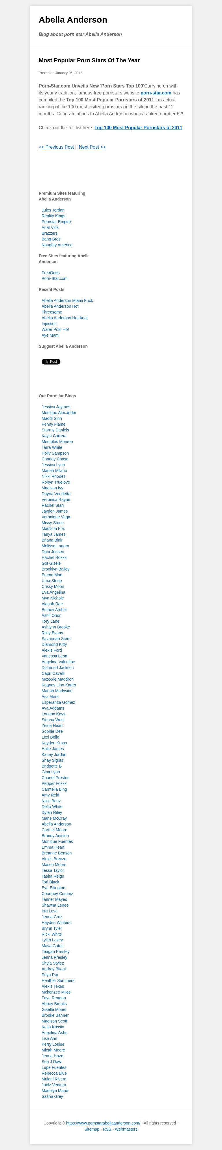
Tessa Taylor (53, 870)
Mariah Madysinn (57, 690)
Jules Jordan (53, 210)
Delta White (52, 806)
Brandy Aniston (55, 835)
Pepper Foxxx (54, 783)
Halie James (53, 748)
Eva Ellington (53, 887)
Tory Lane (50, 621)
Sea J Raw (51, 1061)
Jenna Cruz (52, 916)
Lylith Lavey (52, 940)
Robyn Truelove (56, 482)
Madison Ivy (52, 488)
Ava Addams (53, 708)
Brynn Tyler (52, 928)
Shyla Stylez (53, 963)
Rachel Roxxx (54, 557)
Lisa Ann (49, 1038)
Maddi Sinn (52, 418)
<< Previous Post (56, 147)
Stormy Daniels (55, 430)
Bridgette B (52, 766)
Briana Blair (52, 540)
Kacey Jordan (54, 754)
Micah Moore (53, 1050)
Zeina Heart (52, 725)
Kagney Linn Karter (59, 685)
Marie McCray (54, 818)
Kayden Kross (54, 743)
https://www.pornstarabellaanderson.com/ (103, 1123)
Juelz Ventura (54, 1084)
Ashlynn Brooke (56, 627)
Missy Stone (53, 522)
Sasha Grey (52, 1096)
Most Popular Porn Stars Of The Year (89, 60)
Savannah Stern (56, 638)
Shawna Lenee (55, 905)
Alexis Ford (52, 650)
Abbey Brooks (54, 1003)
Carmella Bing (54, 789)
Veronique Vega (56, 517)
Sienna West (53, 719)
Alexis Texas (53, 986)
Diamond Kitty (54, 644)
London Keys (53, 714)
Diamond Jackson (58, 667)
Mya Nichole (53, 598)
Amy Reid (50, 795)
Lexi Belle (50, 737)
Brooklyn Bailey (56, 569)
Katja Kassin (53, 1027)
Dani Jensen (53, 551)
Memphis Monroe (57, 441)
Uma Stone (52, 580)
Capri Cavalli (53, 673)
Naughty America (57, 245)
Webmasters (126, 1129)
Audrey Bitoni (54, 969)
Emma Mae (52, 575)
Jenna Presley (54, 957)
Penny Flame (53, 424)
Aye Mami (51, 335)
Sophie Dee (52, 731)
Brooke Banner (55, 1015)
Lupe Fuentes (54, 1067)
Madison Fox (53, 528)
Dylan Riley (52, 812)
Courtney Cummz (57, 893)
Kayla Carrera (54, 435)
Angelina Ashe (55, 1032)
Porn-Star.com (54, 278)
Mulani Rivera (54, 1079)
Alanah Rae (52, 604)
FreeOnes (51, 272)
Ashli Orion (51, 615)
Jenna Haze (52, 1056)
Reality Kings (53, 216)
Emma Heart (53, 847)
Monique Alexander (59, 412)
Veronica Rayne (56, 499)
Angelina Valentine (58, 661)
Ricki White (52, 934)
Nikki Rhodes (53, 476)
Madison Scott (54, 1021)
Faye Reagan (54, 998)
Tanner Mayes (54, 899)
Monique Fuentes (57, 841)
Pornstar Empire (56, 221)
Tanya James (53, 534)
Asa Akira (50, 696)
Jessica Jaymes (56, 406)
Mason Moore (54, 864)
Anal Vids (50, 227)
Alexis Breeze (54, 858)
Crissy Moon (53, 586)
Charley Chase (55, 459)
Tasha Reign (53, 876)
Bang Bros (51, 239)
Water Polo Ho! (55, 329)
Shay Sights (52, 760)
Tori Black (50, 882)
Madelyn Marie (55, 1090)
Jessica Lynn (53, 464)
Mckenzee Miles (56, 992)
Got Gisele (51, 563)
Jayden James (55, 511)
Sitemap (91, 1129)
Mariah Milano (54, 470)
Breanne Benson (57, 853)
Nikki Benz (51, 801)
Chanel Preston (56, 777)
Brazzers (50, 233)
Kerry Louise (53, 1044)
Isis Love (50, 911)
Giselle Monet (54, 1009)
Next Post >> (92, 147)
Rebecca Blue (54, 1073)
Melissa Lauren (55, 546)
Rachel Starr (53, 505)
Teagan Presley (56, 951)
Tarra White (52, 447)
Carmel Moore (54, 830)
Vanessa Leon (54, 656)
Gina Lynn (51, 772)
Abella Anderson (73, 19)
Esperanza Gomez (58, 702)
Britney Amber (54, 609)
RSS (107, 1129)
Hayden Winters (56, 922)
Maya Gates (52, 945)
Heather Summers (58, 980)
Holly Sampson (55, 453)
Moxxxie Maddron (58, 679)
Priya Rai (50, 974)
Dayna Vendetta (56, 493)
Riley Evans (52, 632)
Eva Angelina (53, 592)
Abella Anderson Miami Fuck (67, 300)
